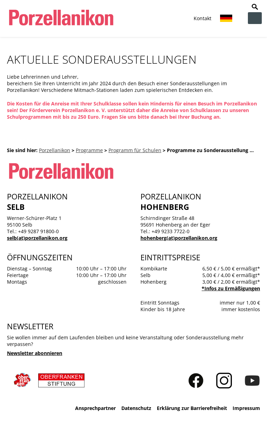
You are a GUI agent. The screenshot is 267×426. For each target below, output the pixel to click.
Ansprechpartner (95, 408)
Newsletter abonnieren (34, 353)
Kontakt (202, 18)
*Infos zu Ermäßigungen (231, 288)
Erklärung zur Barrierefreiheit (192, 408)
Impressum (246, 408)
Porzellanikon (54, 150)
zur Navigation (255, 18)
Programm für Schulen (134, 150)
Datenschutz (136, 408)
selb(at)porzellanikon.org (37, 238)
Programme (89, 150)
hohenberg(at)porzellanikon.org (178, 238)
